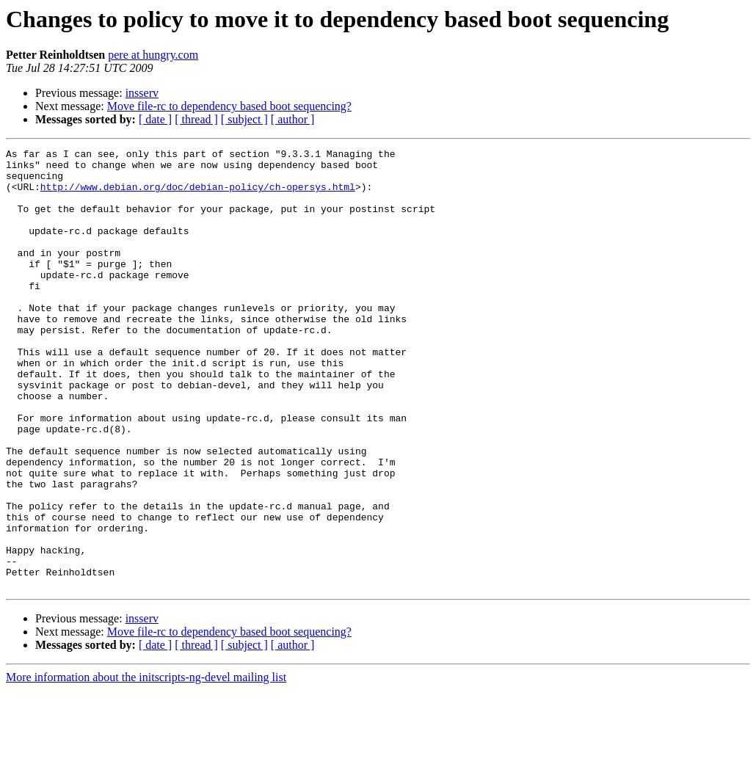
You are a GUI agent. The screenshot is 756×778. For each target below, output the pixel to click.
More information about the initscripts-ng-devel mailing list (146, 765)
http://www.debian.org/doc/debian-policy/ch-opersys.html (197, 195)
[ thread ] (196, 119)
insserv (142, 93)
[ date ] (155, 119)
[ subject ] (244, 119)
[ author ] (293, 119)
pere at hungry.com (153, 54)
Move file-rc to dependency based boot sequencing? (229, 106)
